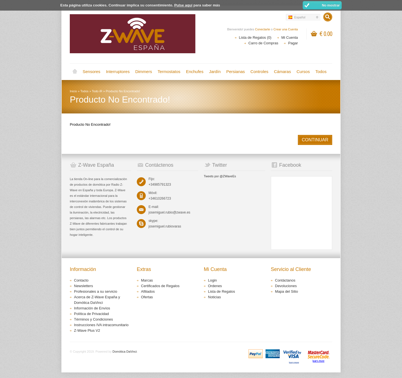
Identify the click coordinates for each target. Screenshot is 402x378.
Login (212, 280)
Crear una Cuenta (286, 29)
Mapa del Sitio (286, 291)
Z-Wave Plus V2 (87, 330)
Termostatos (168, 71)
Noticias (214, 297)
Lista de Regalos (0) (255, 37)
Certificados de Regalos (160, 286)
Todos (321, 71)
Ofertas (147, 297)
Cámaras (282, 71)
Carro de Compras (263, 43)
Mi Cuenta (289, 37)
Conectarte (262, 29)
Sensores (91, 71)
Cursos (303, 71)
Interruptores (118, 71)
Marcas (147, 280)
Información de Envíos (92, 308)
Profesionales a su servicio (95, 291)
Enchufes (195, 71)
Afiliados (148, 291)
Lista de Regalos (221, 291)
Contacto (81, 280)
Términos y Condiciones (93, 319)
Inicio (75, 71)
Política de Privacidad (91, 314)
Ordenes (215, 286)
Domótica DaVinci (125, 351)
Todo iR (97, 91)
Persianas (235, 71)
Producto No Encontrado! (123, 91)
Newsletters (83, 286)
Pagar (293, 43)
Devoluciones (286, 286)
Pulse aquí (183, 5)
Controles (259, 71)
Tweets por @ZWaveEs (220, 176)
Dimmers (143, 71)
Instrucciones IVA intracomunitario (101, 325)
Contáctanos (285, 280)
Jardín (215, 71)
